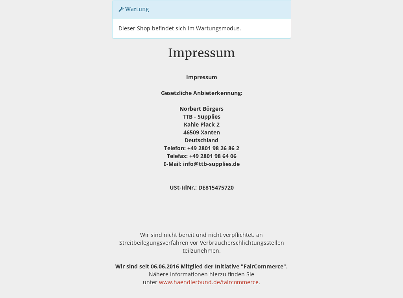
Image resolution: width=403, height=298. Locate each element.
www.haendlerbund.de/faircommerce (209, 282)
